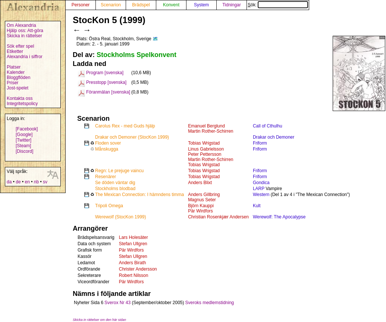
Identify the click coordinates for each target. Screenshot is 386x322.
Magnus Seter (202, 199)
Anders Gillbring (204, 194)
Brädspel (141, 4)
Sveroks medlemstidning (209, 302)
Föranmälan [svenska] (108, 92)
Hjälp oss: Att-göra (25, 30)
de (18, 181)
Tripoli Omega (109, 205)
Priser (12, 82)
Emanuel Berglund (206, 126)
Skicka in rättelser (24, 35)
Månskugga (106, 149)
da (9, 181)
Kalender (16, 72)
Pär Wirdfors (200, 211)
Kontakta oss (19, 98)
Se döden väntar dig (115, 182)
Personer (81, 4)
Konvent (171, 4)
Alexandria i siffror (25, 56)
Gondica (261, 182)
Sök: (278, 4)
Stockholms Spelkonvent (136, 55)
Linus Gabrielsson (206, 149)
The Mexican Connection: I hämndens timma (139, 194)
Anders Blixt (200, 182)
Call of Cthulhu (267, 126)
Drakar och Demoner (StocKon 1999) (132, 137)
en (27, 181)
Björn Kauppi (201, 205)
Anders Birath (132, 262)
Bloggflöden (18, 77)
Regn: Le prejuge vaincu (119, 170)
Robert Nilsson (133, 275)
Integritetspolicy (22, 103)
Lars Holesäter (133, 237)
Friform (260, 143)
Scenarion (111, 4)
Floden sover (108, 143)
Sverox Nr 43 (117, 302)
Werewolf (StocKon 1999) (120, 217)
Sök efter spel (20, 46)
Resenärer (105, 176)
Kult (257, 205)
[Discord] (24, 151)
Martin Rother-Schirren (210, 131)
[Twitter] (23, 140)
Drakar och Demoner (273, 137)
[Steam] (23, 145)
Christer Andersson (138, 269)
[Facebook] (27, 129)
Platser (14, 67)
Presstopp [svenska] (106, 82)
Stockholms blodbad (115, 188)
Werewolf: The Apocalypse (279, 217)
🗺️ (155, 38)
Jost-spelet (17, 88)
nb (36, 181)
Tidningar (231, 4)
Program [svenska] (104, 72)
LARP (258, 188)
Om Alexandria (21, 25)
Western (261, 194)
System (201, 4)
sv (45, 181)
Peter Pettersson (204, 154)
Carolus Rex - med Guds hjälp (125, 126)
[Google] (24, 134)
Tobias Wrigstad (204, 143)
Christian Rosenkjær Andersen (218, 217)
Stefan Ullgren (133, 243)
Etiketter (15, 51)
